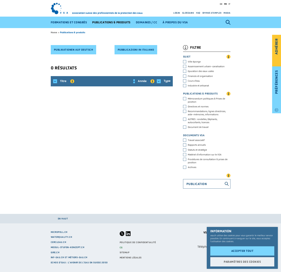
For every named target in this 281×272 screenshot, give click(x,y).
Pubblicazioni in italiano (136, 49)
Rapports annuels (197, 145)
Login (176, 12)
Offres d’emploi (212, 12)
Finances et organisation (200, 76)
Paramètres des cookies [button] (242, 262)
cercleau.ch (58, 242)
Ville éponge (194, 61)
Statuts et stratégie (197, 149)
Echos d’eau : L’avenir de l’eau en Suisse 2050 (79, 262)
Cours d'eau (194, 80)
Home (54, 32)
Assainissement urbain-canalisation (206, 66)
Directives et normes (198, 106)
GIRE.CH (55, 252)
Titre (63, 81)
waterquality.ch (61, 237)
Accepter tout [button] (242, 251)
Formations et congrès (69, 22)
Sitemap (125, 252)
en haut (63, 218)
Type (163, 81)
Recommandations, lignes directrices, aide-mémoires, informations (207, 113)
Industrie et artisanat (198, 85)
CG (121, 247)
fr (225, 4)
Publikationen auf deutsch (73, 49)
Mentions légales (131, 257)
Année (142, 81)
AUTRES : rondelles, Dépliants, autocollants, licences (202, 121)
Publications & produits (111, 22)
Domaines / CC (146, 22)
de (221, 4)
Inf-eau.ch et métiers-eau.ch (69, 257)
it (229, 4)
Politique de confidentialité (138, 242)
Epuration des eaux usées (201, 71)
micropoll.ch (59, 232)
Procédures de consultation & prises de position (207, 161)
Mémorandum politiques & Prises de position (206, 100)
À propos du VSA (175, 22)
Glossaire (188, 12)
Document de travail (198, 127)
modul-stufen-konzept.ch (68, 247)
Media (227, 12)
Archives (192, 167)
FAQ (198, 12)
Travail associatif (196, 140)
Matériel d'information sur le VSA (204, 154)
